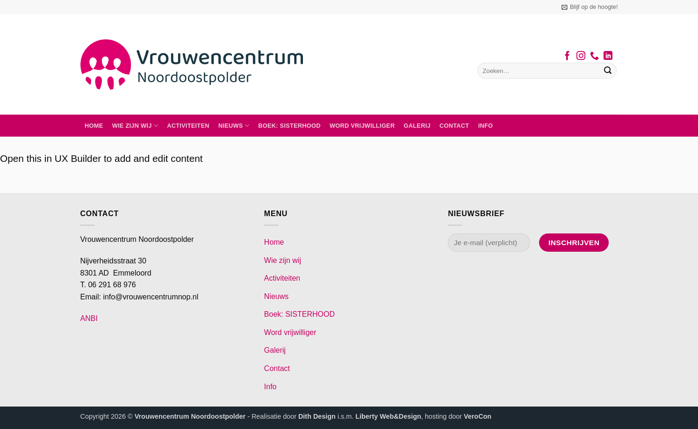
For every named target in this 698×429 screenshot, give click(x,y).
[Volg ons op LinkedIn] (608, 56)
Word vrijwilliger (362, 125)
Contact (454, 125)
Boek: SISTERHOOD (289, 125)
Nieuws (233, 125)
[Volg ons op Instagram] (580, 56)
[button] (589, 7)
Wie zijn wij (135, 125)
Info (485, 125)
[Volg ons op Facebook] (567, 56)
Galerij (417, 125)
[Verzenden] (608, 71)
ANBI (89, 318)
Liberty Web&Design (388, 416)
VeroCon (477, 416)
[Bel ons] (594, 56)
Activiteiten (188, 125)
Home (94, 125)
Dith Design (317, 416)
